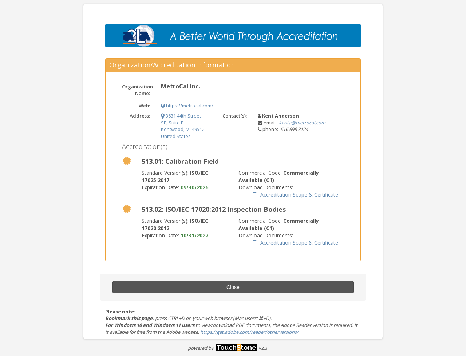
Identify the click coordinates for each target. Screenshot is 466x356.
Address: (140, 115)
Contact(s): (234, 115)
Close (233, 287)
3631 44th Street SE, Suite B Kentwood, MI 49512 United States (183, 125)
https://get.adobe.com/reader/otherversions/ (249, 332)
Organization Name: (137, 90)
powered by (222, 348)
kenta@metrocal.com (302, 122)
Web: (144, 105)
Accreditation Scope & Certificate (295, 194)
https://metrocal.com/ (187, 105)
